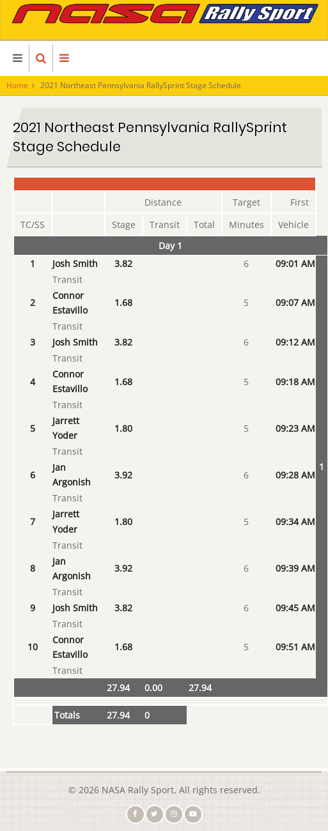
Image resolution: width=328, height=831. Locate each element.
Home (17, 85)
